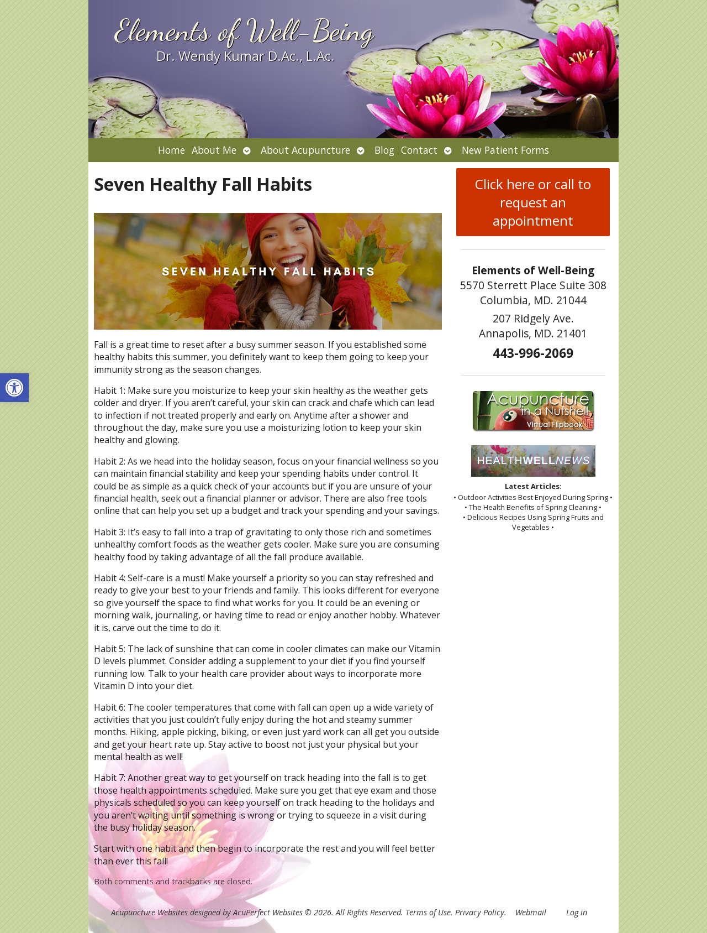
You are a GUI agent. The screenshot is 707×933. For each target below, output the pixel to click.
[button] (14, 387)
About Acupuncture (305, 150)
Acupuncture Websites (149, 912)
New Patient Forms (505, 150)
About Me (214, 150)
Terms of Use (428, 912)
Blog (384, 150)
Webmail (530, 912)
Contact (419, 150)
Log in (576, 912)
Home (171, 150)
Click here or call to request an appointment (533, 202)
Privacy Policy (479, 912)
